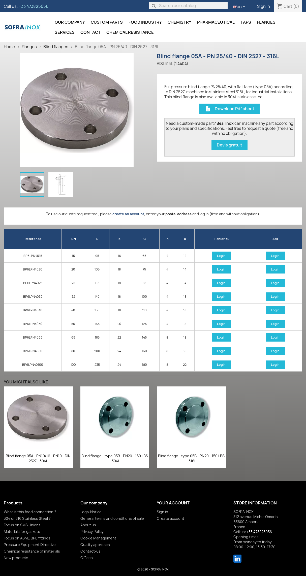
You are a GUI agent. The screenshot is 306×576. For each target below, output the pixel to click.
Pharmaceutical (216, 22)
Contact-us (90, 551)
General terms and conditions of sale (112, 518)
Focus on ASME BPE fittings (27, 538)
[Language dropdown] (240, 7)
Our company (70, 22)
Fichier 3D (222, 239)
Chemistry (179, 22)
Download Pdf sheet (229, 109)
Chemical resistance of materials (32, 551)
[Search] (188, 5)
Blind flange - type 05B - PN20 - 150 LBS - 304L (114, 458)
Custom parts (107, 22)
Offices (86, 557)
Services (65, 32)
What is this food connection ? (30, 511)
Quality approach (95, 544)
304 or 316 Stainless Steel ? (27, 518)
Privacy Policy (92, 531)
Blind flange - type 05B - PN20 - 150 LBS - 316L (191, 458)
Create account (170, 518)
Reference (33, 239)
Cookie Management (98, 538)
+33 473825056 (33, 6)
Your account (173, 503)
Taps (245, 22)
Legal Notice (91, 511)
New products (16, 557)
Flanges (266, 22)
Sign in (263, 6)
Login (221, 256)
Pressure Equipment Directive (30, 544)
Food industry (145, 22)
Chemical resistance (130, 32)
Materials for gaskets (22, 531)
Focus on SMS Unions (22, 525)
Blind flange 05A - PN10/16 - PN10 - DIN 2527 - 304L (38, 458)
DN (73, 239)
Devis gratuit (229, 145)
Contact (90, 32)
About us (88, 525)
